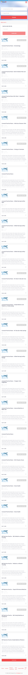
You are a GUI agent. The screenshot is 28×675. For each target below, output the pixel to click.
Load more (14, 660)
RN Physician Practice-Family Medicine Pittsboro (13, 640)
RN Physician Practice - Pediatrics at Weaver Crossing (12, 564)
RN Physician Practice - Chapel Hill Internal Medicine (14, 589)
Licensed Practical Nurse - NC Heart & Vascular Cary (14, 278)
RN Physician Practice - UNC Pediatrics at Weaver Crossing (13, 537)
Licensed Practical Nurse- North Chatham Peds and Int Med (14, 72)
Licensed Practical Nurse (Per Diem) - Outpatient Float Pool (13, 97)
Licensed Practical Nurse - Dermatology (11, 45)
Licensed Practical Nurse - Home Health (11, 486)
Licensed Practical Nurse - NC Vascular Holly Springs (14, 330)
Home (2, 668)
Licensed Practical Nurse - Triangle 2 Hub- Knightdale (11, 381)
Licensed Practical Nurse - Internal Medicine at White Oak (13, 409)
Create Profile (21, 668)
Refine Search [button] (3, 22)
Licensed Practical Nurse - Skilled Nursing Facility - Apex (14, 202)
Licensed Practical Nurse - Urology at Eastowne (13, 149)
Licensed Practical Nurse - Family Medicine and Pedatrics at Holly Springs (13, 305)
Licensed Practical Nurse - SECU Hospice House (13, 460)
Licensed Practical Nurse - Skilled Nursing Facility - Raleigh (14, 357)
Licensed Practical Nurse (7, 174)
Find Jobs (14, 17)
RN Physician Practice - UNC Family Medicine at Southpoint (13, 616)
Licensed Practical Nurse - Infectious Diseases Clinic (14, 123)
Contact (6, 668)
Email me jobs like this (7, 26)
